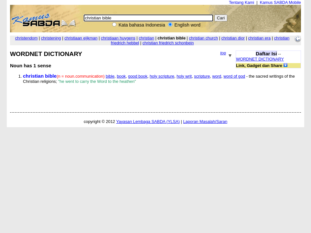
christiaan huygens (118, 38)
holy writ (184, 76)
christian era (259, 38)
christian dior (233, 38)
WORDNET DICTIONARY (260, 59)
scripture (202, 76)
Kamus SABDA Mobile (280, 2)
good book (137, 76)
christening (51, 38)
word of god (234, 76)
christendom (26, 38)
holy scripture (162, 76)
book (121, 76)
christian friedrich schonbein (168, 42)
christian (146, 38)
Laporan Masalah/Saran (205, 121)
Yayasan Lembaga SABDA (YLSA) (148, 121)
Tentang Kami (241, 2)
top (223, 52)
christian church (203, 38)
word (216, 76)
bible (110, 76)
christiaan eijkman (80, 38)
